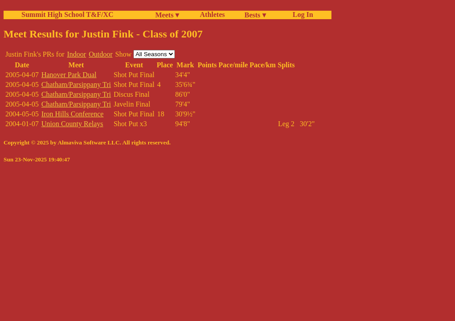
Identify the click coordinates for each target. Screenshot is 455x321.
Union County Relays (72, 124)
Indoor (76, 54)
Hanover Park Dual (69, 74)
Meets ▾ (167, 15)
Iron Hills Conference (72, 114)
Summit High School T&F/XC (67, 14)
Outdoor (100, 54)
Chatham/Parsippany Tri (76, 84)
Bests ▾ (255, 15)
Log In (301, 14)
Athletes (212, 14)
